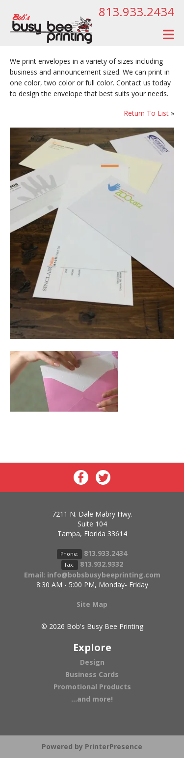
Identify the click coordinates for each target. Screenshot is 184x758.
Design (92, 662)
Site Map (92, 604)
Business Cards (92, 674)
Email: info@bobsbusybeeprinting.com (92, 574)
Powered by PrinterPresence (92, 746)
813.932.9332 (101, 564)
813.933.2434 (136, 11)
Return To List (146, 113)
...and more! (92, 699)
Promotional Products (92, 686)
